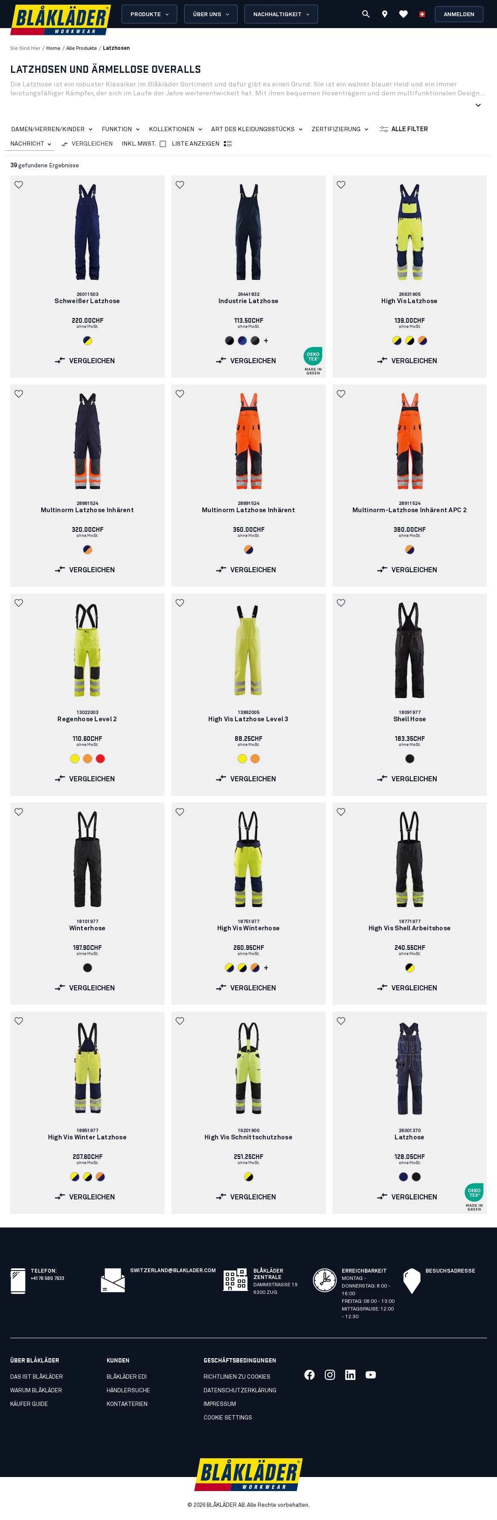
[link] (87, 276)
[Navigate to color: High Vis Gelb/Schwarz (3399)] (410, 340)
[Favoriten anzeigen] (403, 14)
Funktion (122, 129)
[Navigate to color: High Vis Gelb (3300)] (75, 758)
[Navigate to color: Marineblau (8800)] (403, 1177)
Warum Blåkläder (36, 1391)
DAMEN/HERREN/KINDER (53, 129)
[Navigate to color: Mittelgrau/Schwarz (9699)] (255, 340)
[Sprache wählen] (422, 14)
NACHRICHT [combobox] (27, 144)
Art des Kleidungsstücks (258, 129)
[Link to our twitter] (330, 1374)
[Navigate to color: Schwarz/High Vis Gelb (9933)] (410, 967)
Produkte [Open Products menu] (150, 14)
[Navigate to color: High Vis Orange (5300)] (87, 758)
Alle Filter (404, 129)
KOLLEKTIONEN (177, 129)
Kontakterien (127, 1404)
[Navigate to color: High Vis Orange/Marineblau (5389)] (422, 340)
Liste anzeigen (202, 144)
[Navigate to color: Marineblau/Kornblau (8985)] (242, 340)
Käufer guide (29, 1404)
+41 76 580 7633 (47, 1277)
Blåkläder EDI (127, 1377)
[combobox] (29, 144)
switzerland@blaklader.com (173, 1270)
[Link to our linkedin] (350, 1374)
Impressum (220, 1404)
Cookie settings (228, 1418)
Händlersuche (128, 1391)
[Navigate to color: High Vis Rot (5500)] (100, 758)
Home (53, 48)
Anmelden (459, 14)
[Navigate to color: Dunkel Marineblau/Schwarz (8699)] (229, 340)
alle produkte (81, 48)
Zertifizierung (342, 129)
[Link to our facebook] (309, 1374)
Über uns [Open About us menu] (211, 14)
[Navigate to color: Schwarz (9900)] (410, 758)
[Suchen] (366, 14)
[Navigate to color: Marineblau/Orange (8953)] (87, 549)
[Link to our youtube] (370, 1374)
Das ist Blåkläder (36, 1377)
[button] (19, 184)
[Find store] (384, 15)
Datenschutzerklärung (240, 1391)
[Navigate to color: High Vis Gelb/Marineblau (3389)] (397, 340)
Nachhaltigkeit (282, 14)
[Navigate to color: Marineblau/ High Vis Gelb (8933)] (87, 340)
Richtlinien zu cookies (237, 1377)
